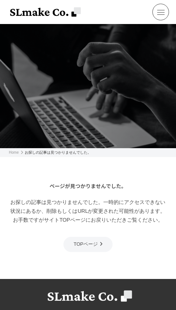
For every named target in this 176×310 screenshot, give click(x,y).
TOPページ (85, 244)
